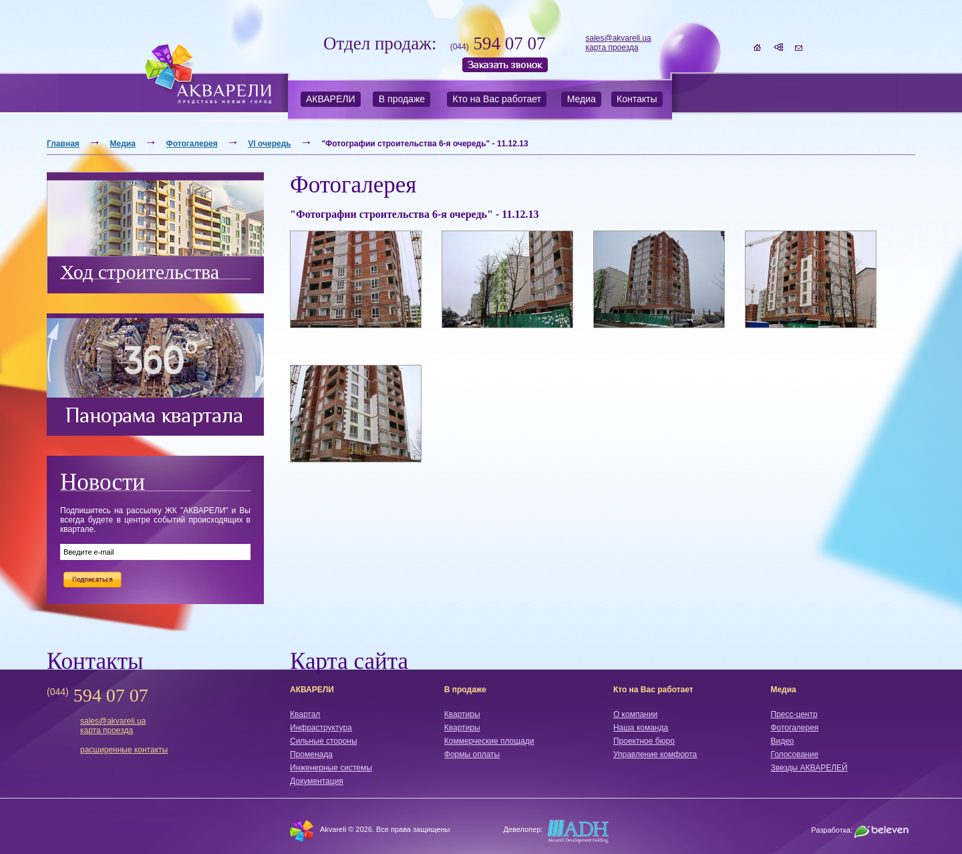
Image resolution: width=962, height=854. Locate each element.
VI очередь (269, 143)
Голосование (794, 754)
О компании (635, 714)
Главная (63, 143)
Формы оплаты (472, 754)
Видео (782, 741)
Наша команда (640, 727)
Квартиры (462, 714)
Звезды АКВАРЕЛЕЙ (808, 767)
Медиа (581, 99)
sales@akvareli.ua (618, 38)
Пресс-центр (793, 714)
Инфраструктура (321, 727)
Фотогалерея (192, 143)
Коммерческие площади (489, 741)
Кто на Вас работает (497, 99)
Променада (311, 754)
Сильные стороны (323, 741)
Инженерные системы (331, 767)
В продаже (402, 99)
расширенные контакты (124, 749)
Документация (316, 781)
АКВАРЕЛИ (330, 99)
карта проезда (611, 47)
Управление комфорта (655, 754)
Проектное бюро (644, 741)
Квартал (305, 714)
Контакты (637, 99)
